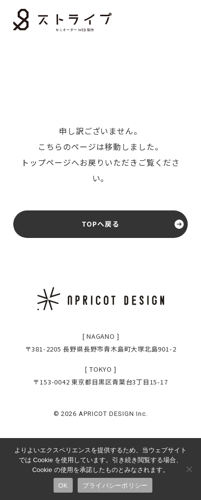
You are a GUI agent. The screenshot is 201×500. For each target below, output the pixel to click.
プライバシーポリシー (115, 485)
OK (63, 485)
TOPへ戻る (101, 224)
